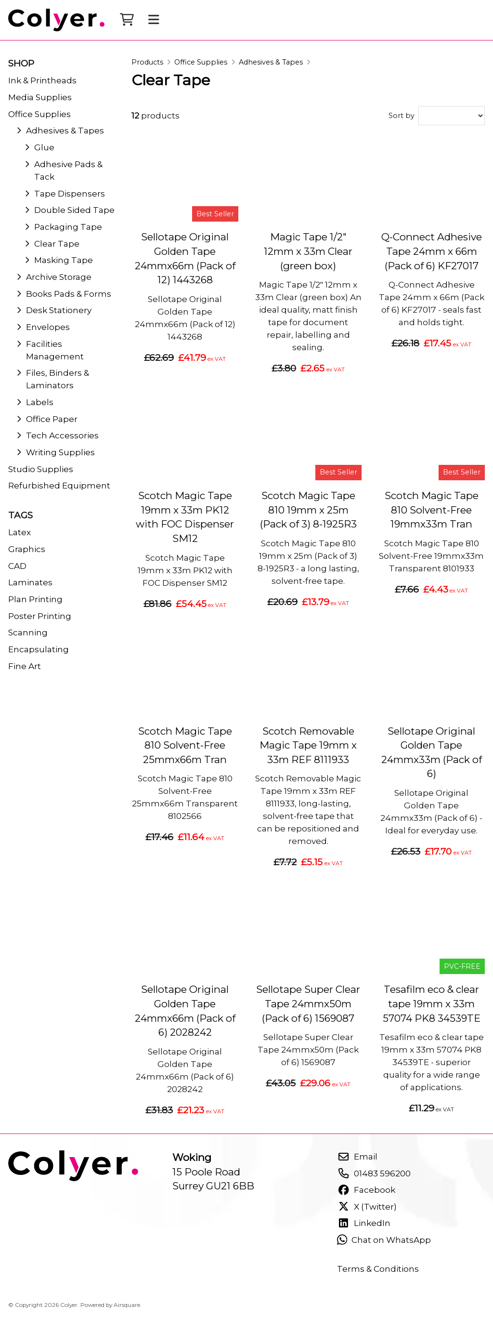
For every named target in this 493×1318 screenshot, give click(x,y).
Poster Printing (39, 616)
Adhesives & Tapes (271, 62)
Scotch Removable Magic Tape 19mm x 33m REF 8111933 (308, 745)
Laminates (30, 582)
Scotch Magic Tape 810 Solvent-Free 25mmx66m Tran (185, 745)
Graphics (26, 549)
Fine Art (24, 666)
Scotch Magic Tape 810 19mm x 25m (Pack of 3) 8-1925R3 (308, 509)
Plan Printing (35, 599)
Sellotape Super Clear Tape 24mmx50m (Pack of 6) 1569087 (308, 1003)
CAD (17, 566)
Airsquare (127, 1304)
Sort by (402, 115)
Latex (19, 532)
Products (147, 62)
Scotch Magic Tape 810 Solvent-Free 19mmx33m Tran (432, 509)
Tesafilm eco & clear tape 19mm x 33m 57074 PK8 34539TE (431, 1003)
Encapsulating (38, 649)
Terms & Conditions (378, 1269)
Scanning (28, 632)
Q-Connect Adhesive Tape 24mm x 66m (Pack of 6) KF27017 (431, 251)
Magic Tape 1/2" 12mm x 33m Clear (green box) (308, 251)
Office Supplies (200, 62)
